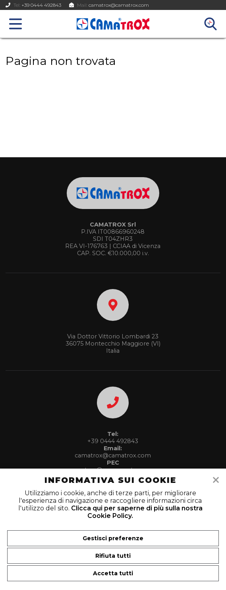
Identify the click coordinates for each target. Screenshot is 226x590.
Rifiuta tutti (113, 555)
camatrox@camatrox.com (119, 5)
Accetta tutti (113, 573)
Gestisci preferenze (113, 538)
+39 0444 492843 (41, 5)
